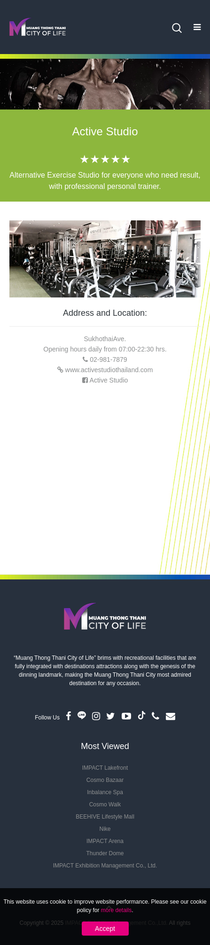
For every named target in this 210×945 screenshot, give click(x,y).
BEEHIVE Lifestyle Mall (105, 816)
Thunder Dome (105, 853)
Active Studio (109, 380)
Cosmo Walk (105, 804)
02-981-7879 (108, 359)
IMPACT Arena (105, 841)
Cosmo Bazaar (105, 780)
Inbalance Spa (105, 792)
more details (116, 910)
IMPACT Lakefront (105, 768)
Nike (104, 829)
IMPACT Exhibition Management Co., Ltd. (105, 865)
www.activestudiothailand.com (109, 370)
